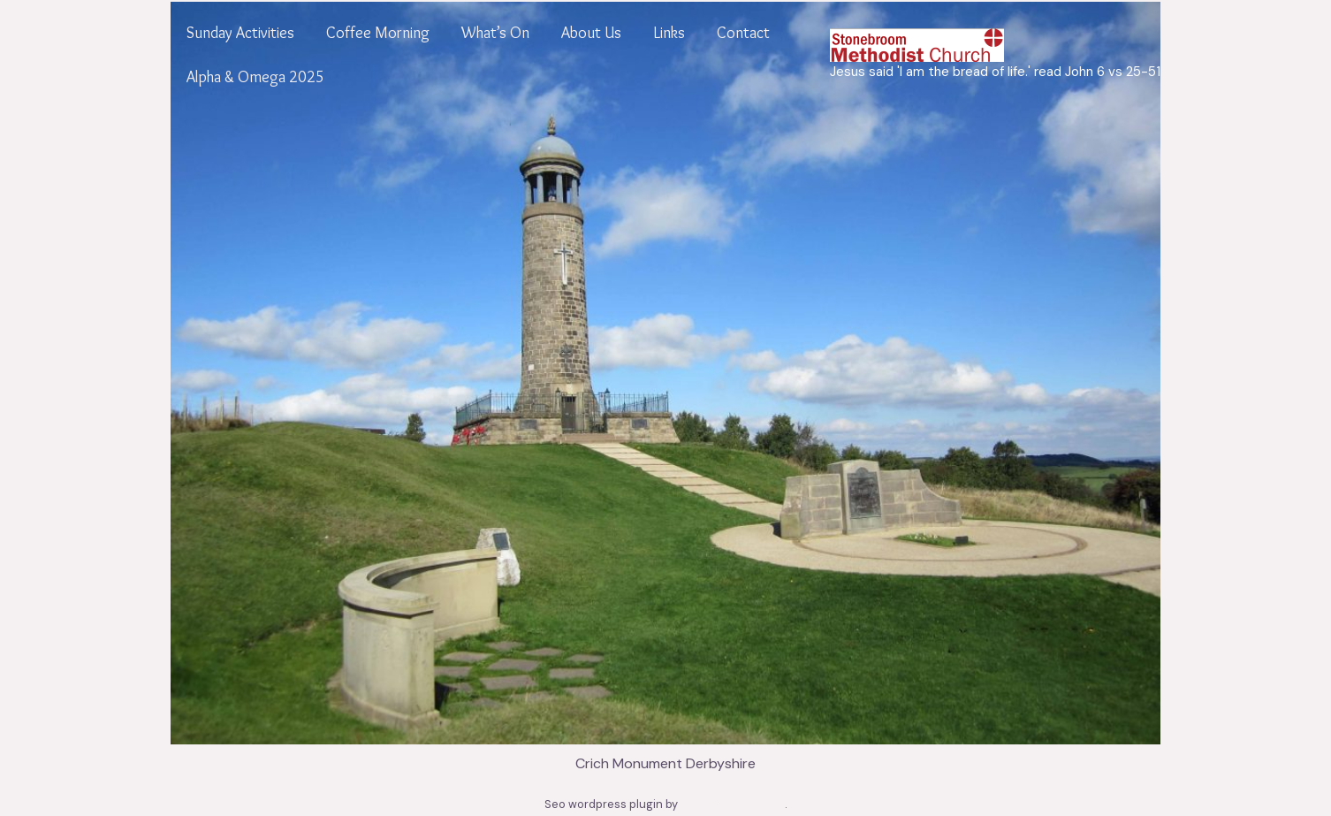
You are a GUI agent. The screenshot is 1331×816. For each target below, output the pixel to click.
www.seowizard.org (733, 804)
